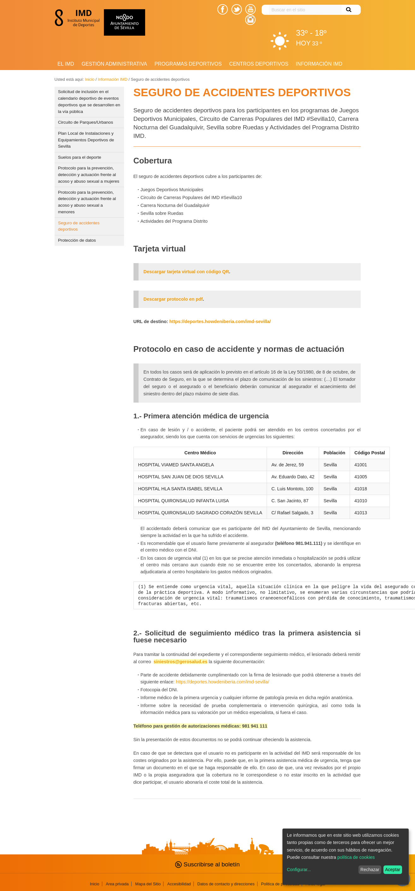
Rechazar (369, 869)
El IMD (65, 64)
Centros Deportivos (258, 64)
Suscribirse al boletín (207, 864)
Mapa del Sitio (148, 884)
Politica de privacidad (280, 884)
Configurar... (299, 869)
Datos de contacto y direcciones (225, 884)
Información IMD (319, 64)
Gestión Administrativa (114, 64)
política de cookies (356, 857)
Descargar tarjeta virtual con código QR (186, 271)
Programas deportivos (188, 64)
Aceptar (392, 869)
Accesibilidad (179, 884)
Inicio (89, 79)
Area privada (117, 884)
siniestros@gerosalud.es (181, 661)
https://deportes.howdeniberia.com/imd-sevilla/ (220, 321)
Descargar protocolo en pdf (173, 299)
